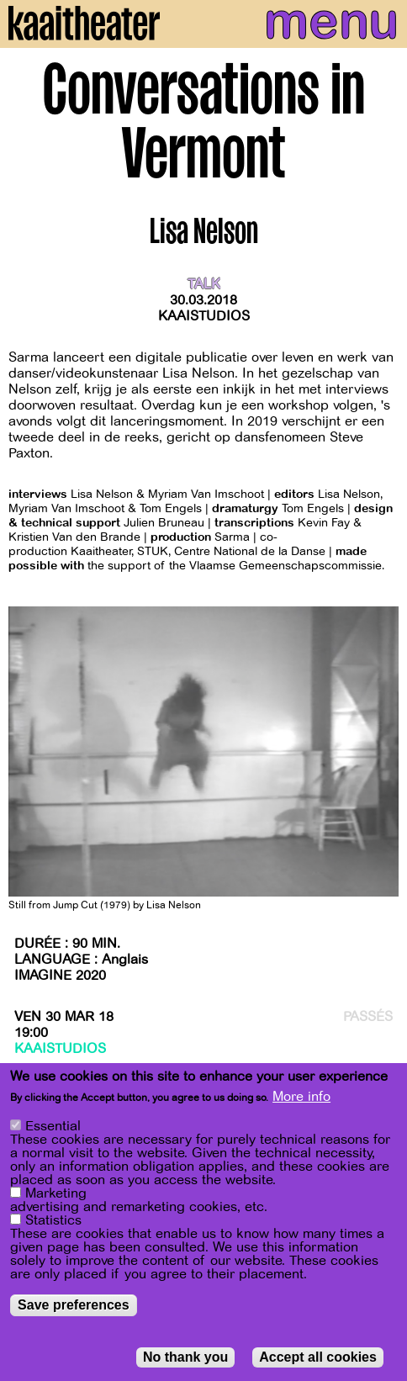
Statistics (53, 1221)
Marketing (56, 1194)
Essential (53, 1127)
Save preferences (74, 1306)
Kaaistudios (204, 316)
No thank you (185, 1358)
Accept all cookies (318, 1358)
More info (301, 1097)
